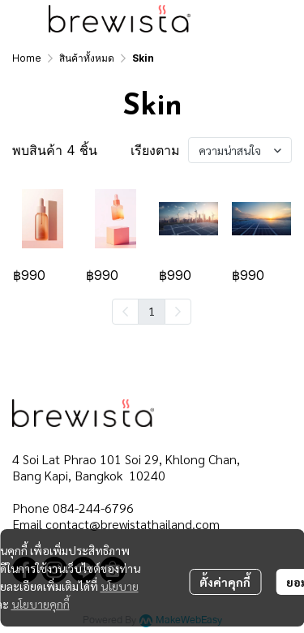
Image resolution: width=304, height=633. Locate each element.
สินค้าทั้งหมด (86, 58)
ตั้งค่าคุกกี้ (224, 582)
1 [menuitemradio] (151, 311)
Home (26, 58)
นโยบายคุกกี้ (40, 603)
